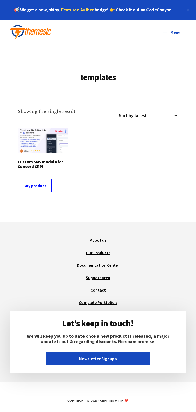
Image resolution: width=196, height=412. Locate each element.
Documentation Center (98, 265)
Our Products (98, 252)
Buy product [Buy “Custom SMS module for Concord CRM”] (34, 185)
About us (98, 240)
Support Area (98, 277)
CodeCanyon (158, 10)
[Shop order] (145, 116)
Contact (98, 290)
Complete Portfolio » (98, 302)
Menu (175, 32)
